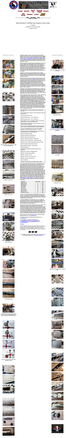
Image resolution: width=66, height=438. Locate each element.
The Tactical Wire (58, 129)
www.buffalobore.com (36, 220)
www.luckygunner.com (24, 222)
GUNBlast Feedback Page (38, 235)
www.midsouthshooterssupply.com (26, 220)
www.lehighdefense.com (34, 221)
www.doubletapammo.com (24, 221)
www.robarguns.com (32, 215)
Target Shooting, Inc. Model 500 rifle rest (27, 177)
